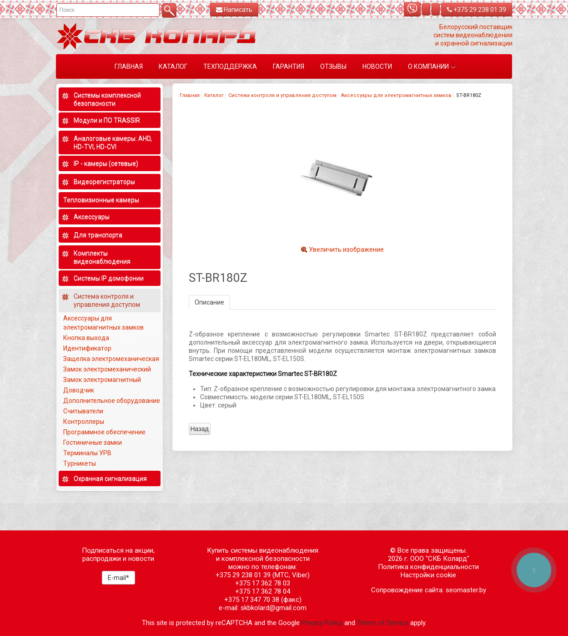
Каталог (214, 95)
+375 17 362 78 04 (262, 591)
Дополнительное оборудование (111, 400)
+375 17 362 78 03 (262, 583)
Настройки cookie (428, 575)
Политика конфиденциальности (428, 567)
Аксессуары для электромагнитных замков (396, 95)
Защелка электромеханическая (111, 358)
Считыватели (83, 411)
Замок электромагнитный (102, 379)
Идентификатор (87, 348)
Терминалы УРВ (88, 453)
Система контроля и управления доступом (282, 95)
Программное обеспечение (104, 432)
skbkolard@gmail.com (274, 608)
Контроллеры (83, 421)
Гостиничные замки (93, 442)
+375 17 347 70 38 (251, 599)
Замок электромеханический (107, 369)
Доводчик (78, 390)
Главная (190, 95)
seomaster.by (466, 590)
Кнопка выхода (86, 337)
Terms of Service (382, 623)
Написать (234, 9)
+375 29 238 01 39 (476, 9)
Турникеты (80, 463)
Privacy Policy (322, 623)
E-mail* (118, 577)
